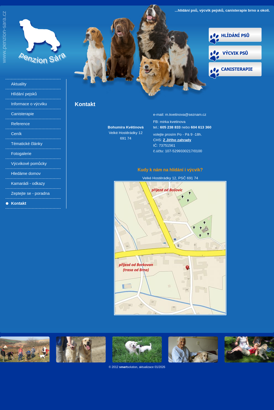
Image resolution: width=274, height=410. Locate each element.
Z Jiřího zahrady (177, 140)
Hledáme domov (26, 173)
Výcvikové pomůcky (29, 163)
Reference (20, 124)
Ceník (16, 134)
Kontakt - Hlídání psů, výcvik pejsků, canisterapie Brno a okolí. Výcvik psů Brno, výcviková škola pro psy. (40, 55)
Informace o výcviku (29, 104)
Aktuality (18, 84)
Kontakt (18, 203)
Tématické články (26, 143)
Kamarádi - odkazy (28, 183)
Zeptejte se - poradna (30, 193)
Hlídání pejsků (24, 94)
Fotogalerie (21, 153)
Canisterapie (22, 114)
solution (128, 367)
